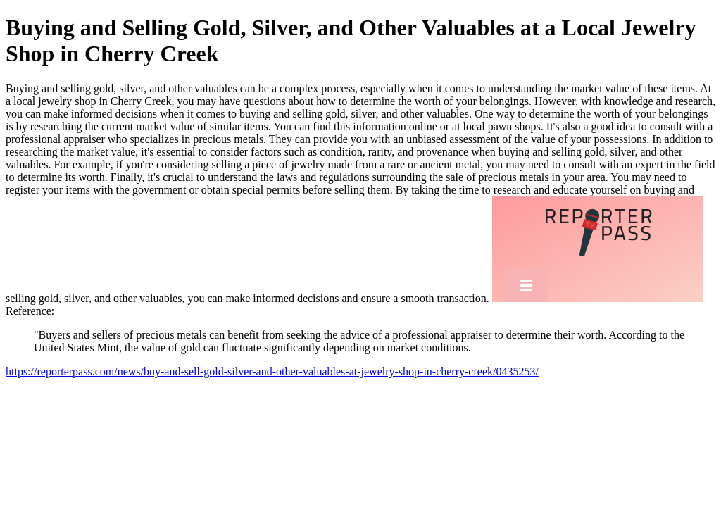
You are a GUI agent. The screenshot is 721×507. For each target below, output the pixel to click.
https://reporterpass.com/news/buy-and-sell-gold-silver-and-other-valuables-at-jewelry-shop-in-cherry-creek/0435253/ (272, 371)
